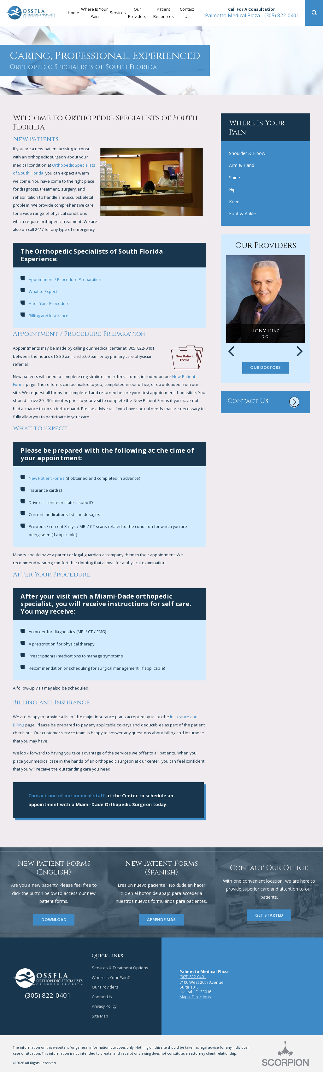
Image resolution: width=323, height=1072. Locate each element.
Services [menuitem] (118, 12)
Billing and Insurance (48, 315)
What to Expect (43, 291)
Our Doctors (265, 367)
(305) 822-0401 (252, 15)
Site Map (100, 1016)
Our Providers (105, 987)
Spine (234, 178)
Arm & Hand (241, 165)
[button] (314, 13)
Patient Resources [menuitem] (163, 12)
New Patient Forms (47, 478)
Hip (232, 189)
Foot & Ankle (242, 213)
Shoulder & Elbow (247, 153)
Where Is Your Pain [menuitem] (94, 12)
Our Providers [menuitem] (137, 12)
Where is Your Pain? (111, 977)
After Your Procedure (49, 303)
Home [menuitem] (73, 12)
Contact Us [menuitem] (187, 12)
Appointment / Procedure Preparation (65, 279)
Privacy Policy (104, 1006)
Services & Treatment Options (120, 968)
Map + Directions (195, 997)
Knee (234, 201)
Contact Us (102, 997)
